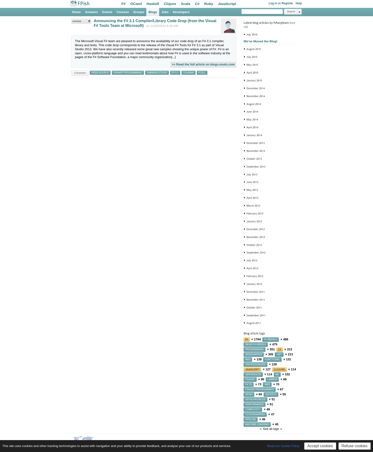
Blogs (152, 12)
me (277, 374)
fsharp (250, 379)
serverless (253, 374)
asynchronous (255, 399)
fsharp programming (127, 72)
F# (123, 4)
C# (197, 4)
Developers (181, 12)
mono (249, 394)
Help (299, 3)
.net (279, 354)
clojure (279, 369)
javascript (252, 369)
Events (107, 12)
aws (247, 359)
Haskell (153, 4)
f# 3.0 (248, 384)
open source (100, 72)
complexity (252, 409)
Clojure (170, 4)
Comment (80, 72)
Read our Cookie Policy (283, 446)
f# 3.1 (175, 72)
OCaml (136, 4)
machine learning (257, 424)
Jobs (164, 12)
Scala (185, 4)
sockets (271, 394)
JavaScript (227, 4)
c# (279, 349)
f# (246, 339)
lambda (272, 379)
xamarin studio (157, 72)
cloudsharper (255, 414)
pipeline (250, 419)
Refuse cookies (355, 446)
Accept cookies (320, 446)
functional (272, 359)
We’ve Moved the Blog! (260, 41)
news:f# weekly (255, 344)
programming (254, 349)
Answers (91, 12)
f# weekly (270, 339)
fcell (202, 72)
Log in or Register (281, 3)
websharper (253, 354)
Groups (138, 12)
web (267, 384)
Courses (123, 12)
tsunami (188, 72)
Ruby (208, 4)
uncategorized (255, 364)
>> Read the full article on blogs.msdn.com (203, 64)
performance (254, 404)
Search (291, 11)
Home (76, 12)
